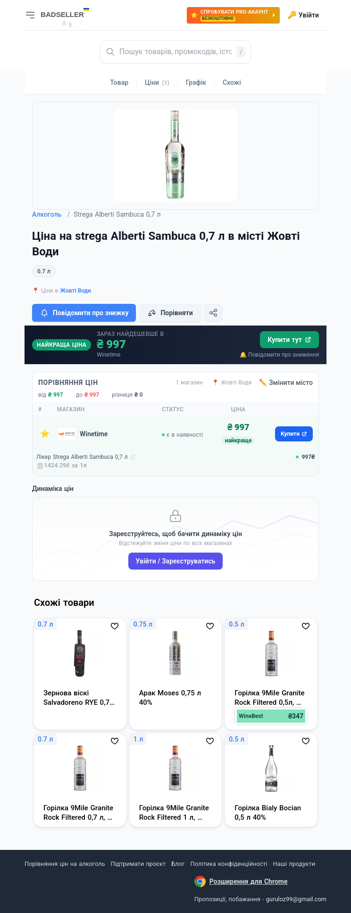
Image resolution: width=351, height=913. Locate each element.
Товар (119, 82)
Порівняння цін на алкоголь (65, 863)
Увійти (303, 15)
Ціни (157, 82)
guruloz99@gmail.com (296, 899)
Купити (294, 434)
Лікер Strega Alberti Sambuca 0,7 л (82, 457)
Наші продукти (294, 863)
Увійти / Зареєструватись (176, 561)
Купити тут (289, 339)
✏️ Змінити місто (286, 382)
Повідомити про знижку (84, 313)
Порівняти (169, 313)
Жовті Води (75, 290)
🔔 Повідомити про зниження (279, 354)
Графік (196, 82)
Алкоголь (51, 214)
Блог (177, 863)
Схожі (232, 82)
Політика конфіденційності (229, 863)
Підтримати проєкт (138, 863)
